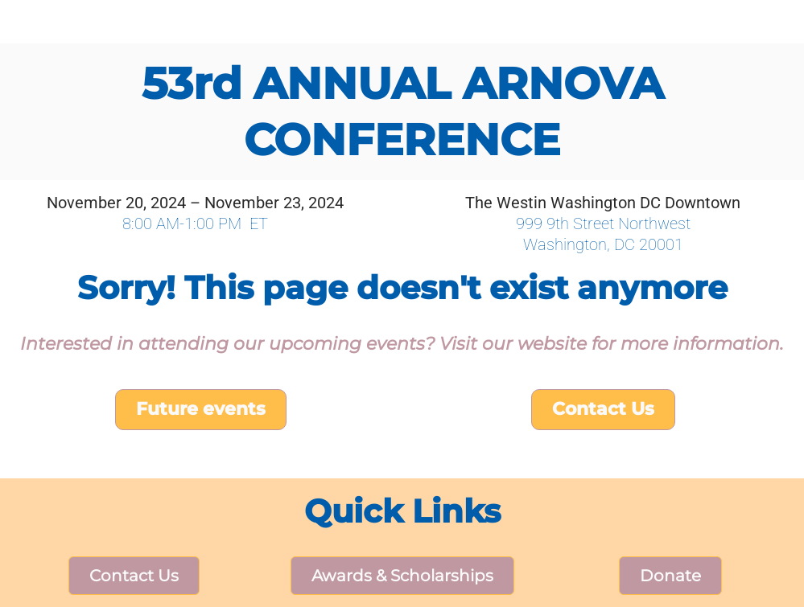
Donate (670, 575)
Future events (201, 409)
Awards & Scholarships (402, 575)
